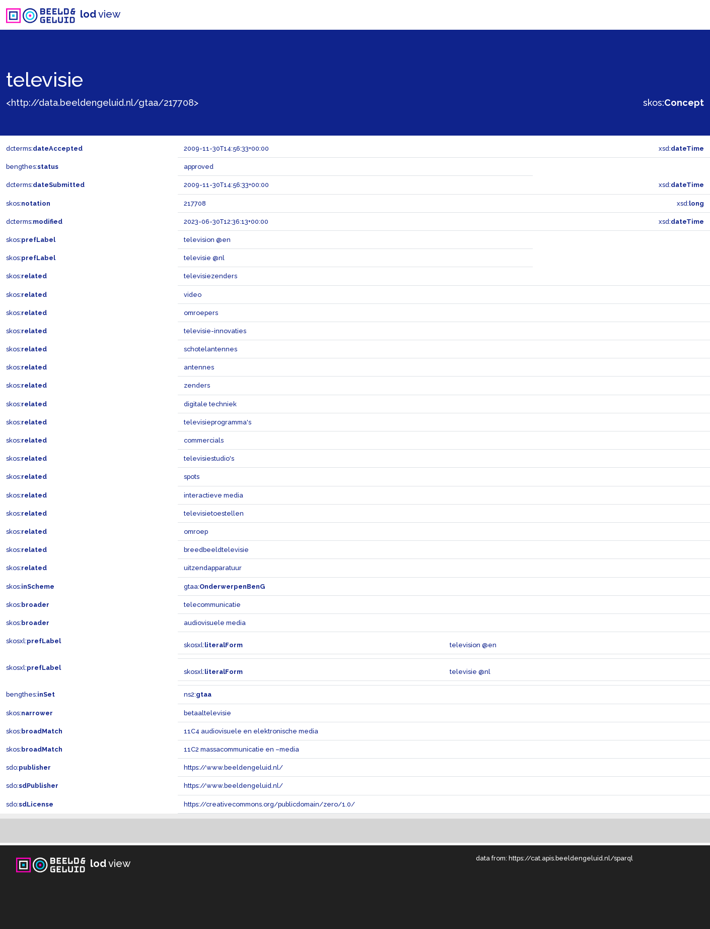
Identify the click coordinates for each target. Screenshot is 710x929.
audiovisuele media (215, 623)
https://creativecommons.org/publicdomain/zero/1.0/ (269, 804)
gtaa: (224, 586)
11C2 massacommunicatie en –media (241, 749)
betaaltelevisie (207, 713)
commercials (204, 440)
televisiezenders (210, 276)
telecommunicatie (212, 604)
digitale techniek (210, 404)
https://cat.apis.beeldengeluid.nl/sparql (571, 858)
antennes (199, 367)
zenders (197, 385)
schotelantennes (210, 349)
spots (191, 476)
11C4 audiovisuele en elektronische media (251, 731)
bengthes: (32, 166)
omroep (196, 531)
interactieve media (213, 495)
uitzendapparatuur (213, 568)
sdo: (28, 767)
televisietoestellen (214, 513)
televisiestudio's (209, 458)
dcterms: (44, 148)
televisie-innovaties (215, 331)
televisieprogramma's (217, 422)
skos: (673, 102)
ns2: (197, 694)
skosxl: (33, 641)
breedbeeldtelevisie (216, 549)
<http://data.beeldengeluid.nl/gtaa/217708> (102, 102)
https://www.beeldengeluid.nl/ (233, 767)
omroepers (201, 313)
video (192, 294)
